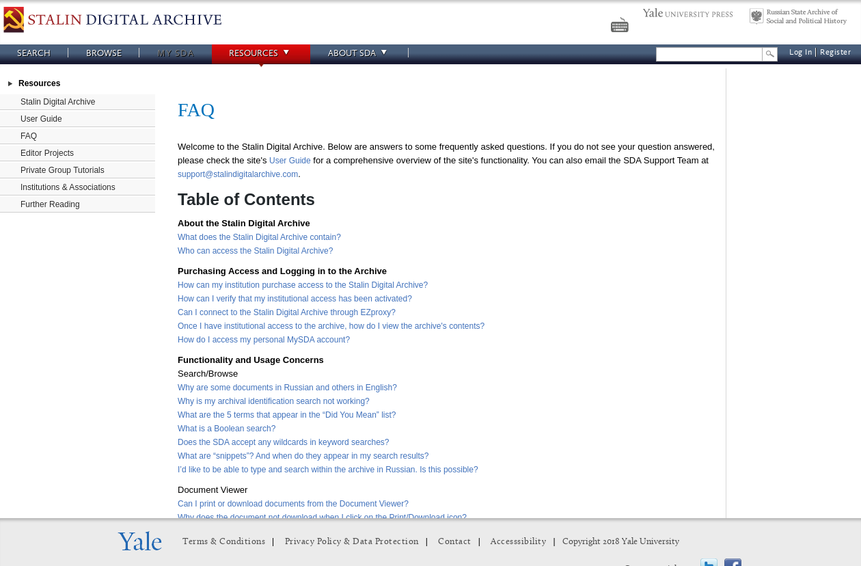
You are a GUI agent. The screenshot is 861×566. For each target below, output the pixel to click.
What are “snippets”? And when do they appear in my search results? (303, 456)
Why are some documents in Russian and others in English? (287, 387)
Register (835, 52)
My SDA (175, 53)
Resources (261, 53)
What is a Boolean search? (226, 428)
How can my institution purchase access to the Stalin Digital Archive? (303, 285)
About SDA (359, 53)
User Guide (41, 119)
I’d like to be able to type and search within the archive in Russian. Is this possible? (328, 469)
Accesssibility (518, 541)
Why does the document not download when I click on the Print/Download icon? (322, 517)
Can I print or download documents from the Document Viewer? (293, 504)
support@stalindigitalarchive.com (238, 174)
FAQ (28, 136)
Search (34, 53)
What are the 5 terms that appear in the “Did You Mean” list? (287, 415)
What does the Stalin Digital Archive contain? (259, 237)
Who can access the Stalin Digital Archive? (255, 251)
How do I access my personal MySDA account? (264, 340)
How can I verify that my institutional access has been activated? (295, 299)
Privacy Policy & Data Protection (352, 541)
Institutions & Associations (67, 187)
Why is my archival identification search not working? (274, 401)
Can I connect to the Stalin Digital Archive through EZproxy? (287, 312)
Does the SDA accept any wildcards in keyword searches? (284, 442)
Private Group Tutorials (62, 170)
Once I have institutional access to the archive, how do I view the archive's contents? (331, 326)
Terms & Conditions (223, 541)
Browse (104, 53)
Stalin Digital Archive (57, 102)
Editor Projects (47, 153)
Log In (800, 52)
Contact (455, 541)
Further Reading (50, 204)
